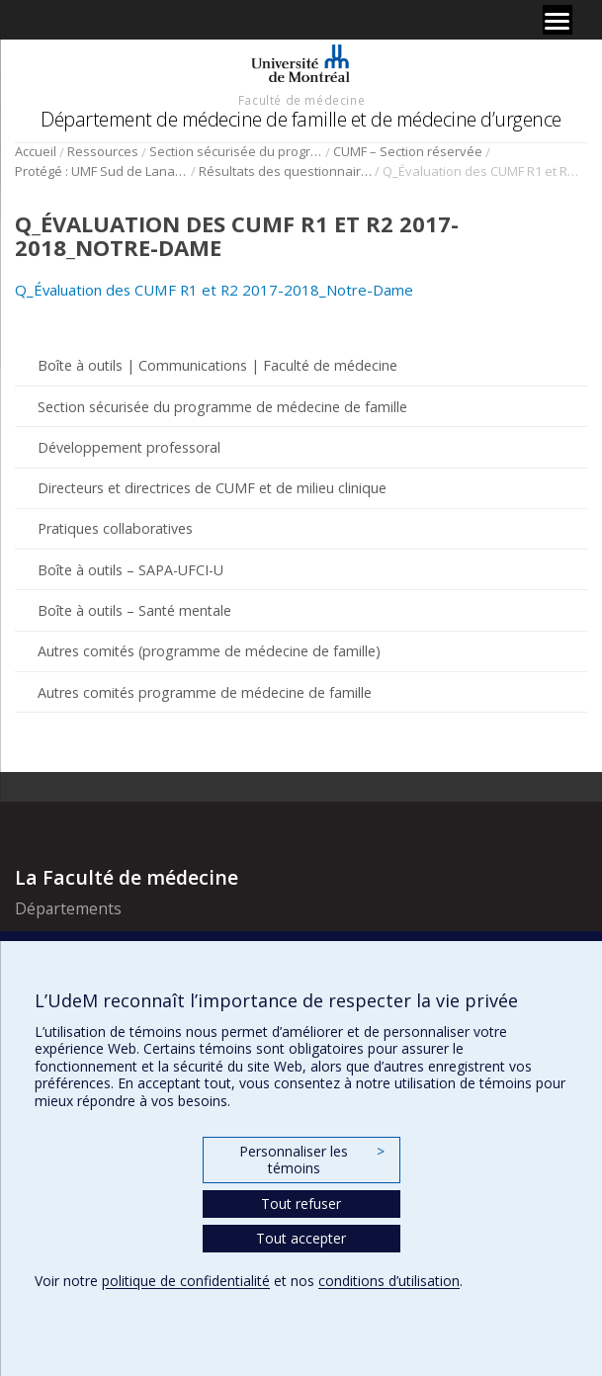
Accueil (35, 151)
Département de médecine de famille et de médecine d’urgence (301, 119)
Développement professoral (129, 447)
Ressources (102, 151)
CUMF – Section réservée (407, 151)
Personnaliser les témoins (311, 1160)
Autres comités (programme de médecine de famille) (209, 651)
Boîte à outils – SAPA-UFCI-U (130, 569)
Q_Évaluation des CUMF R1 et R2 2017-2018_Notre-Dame (214, 290)
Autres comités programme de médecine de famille (205, 692)
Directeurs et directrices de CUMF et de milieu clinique (212, 487)
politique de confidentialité (186, 1280)
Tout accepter (301, 1238)
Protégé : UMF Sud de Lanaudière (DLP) (101, 171)
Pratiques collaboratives (115, 528)
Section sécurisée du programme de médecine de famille (235, 151)
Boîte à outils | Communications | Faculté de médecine (217, 365)
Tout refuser (301, 1203)
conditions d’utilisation (389, 1280)
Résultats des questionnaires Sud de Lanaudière (285, 171)
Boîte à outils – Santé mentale (134, 610)
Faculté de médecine (301, 100)
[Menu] (557, 20)
